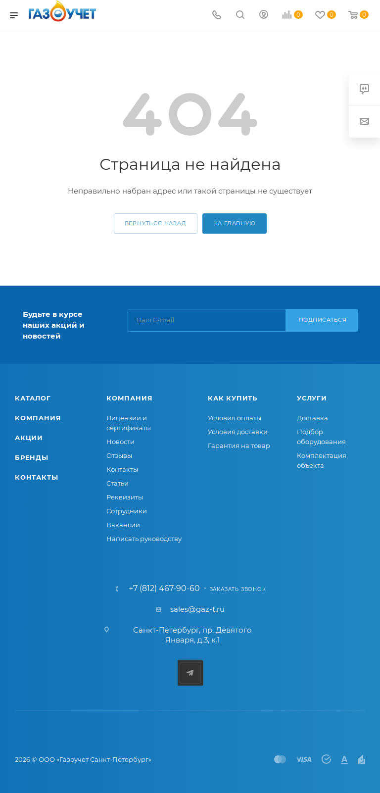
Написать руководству (144, 539)
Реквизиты (124, 497)
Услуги (312, 398)
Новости (120, 442)
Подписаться (323, 319)
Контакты (36, 477)
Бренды (31, 457)
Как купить (232, 398)
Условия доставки (238, 432)
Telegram (190, 673)
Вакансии (123, 525)
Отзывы (119, 455)
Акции (29, 438)
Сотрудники (126, 511)
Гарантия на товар (239, 445)
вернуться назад (156, 223)
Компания (38, 418)
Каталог (33, 398)
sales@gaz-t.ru (197, 609)
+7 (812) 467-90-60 (164, 589)
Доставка (312, 418)
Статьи (117, 483)
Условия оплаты (234, 418)
